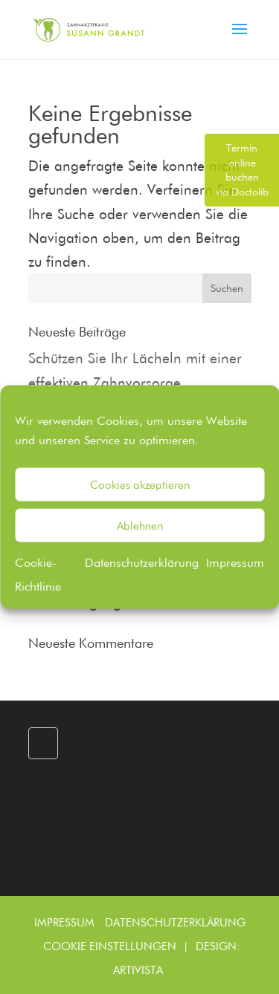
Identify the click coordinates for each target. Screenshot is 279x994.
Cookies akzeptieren (140, 484)
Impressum (235, 563)
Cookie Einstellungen (109, 946)
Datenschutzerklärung (142, 563)
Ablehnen (140, 525)
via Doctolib (242, 170)
